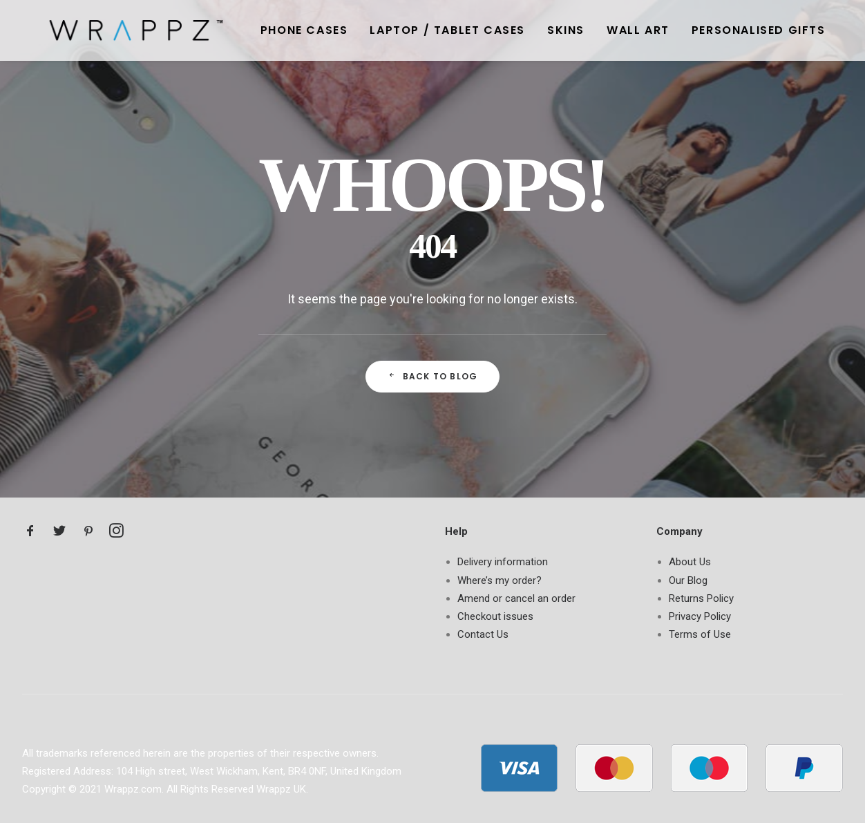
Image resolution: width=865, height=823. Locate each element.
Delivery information (502, 562)
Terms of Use (700, 634)
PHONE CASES (271, 30)
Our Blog (688, 580)
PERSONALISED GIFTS (725, 30)
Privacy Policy (700, 616)
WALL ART (604, 30)
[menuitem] (271, 30)
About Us (690, 562)
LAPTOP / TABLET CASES (414, 30)
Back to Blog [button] (433, 376)
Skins (532, 30)
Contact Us (482, 634)
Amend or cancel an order (516, 598)
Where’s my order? (499, 580)
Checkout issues (495, 616)
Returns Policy (701, 598)
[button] (30, 534)
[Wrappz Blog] (115, 30)
